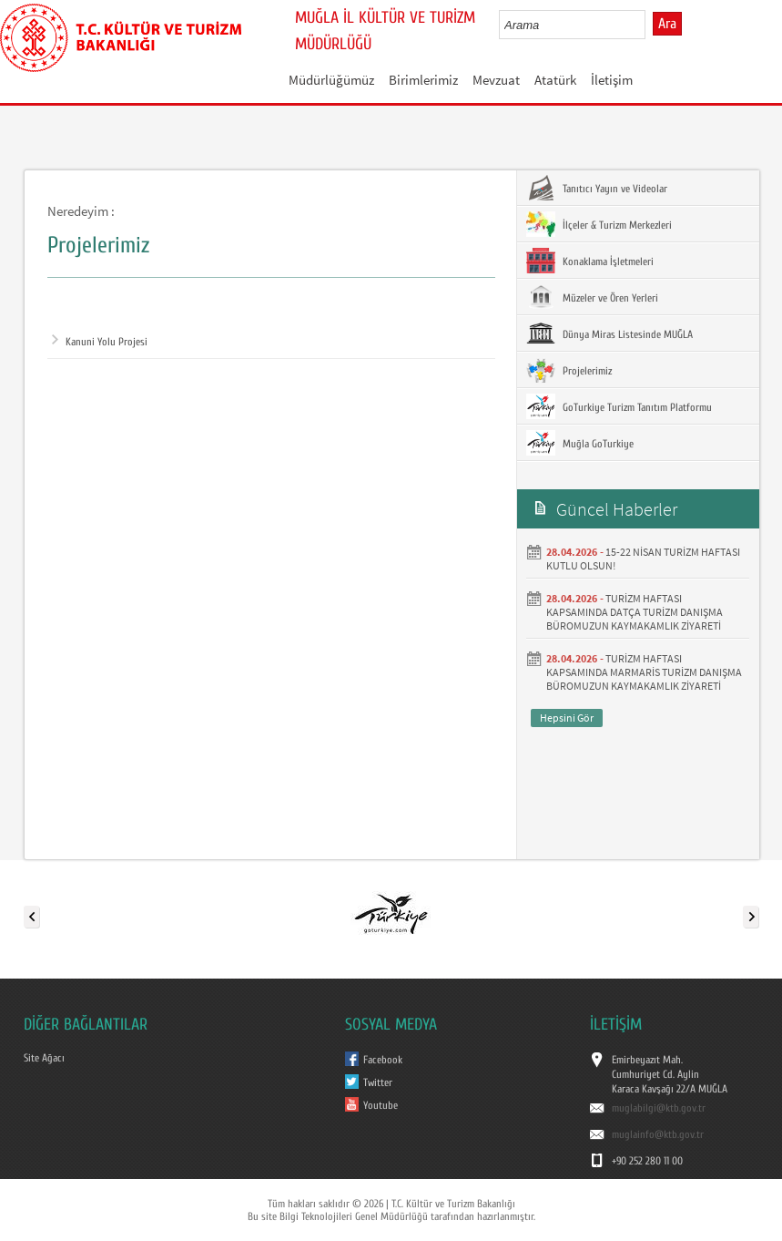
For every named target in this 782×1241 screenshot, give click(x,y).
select (650, 25)
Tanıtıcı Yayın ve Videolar (596, 187)
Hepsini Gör (567, 717)
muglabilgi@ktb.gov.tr (659, 1108)
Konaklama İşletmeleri (590, 260)
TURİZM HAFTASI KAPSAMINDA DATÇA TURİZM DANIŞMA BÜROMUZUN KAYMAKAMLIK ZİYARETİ (634, 611)
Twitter (377, 1082)
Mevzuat (496, 79)
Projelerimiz (569, 370)
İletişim (612, 79)
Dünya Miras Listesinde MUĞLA (609, 333)
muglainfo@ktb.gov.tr (658, 1134)
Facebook (382, 1059)
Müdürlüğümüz (331, 79)
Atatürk (555, 79)
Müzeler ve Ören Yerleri (592, 297)
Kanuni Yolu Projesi (99, 341)
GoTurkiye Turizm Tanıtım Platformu (619, 406)
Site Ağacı (44, 1057)
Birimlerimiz (423, 79)
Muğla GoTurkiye (580, 443)
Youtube (380, 1105)
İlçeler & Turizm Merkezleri (599, 224)
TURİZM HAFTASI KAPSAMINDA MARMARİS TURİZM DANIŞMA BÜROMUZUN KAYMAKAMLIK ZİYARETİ (644, 671)
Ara (667, 23)
